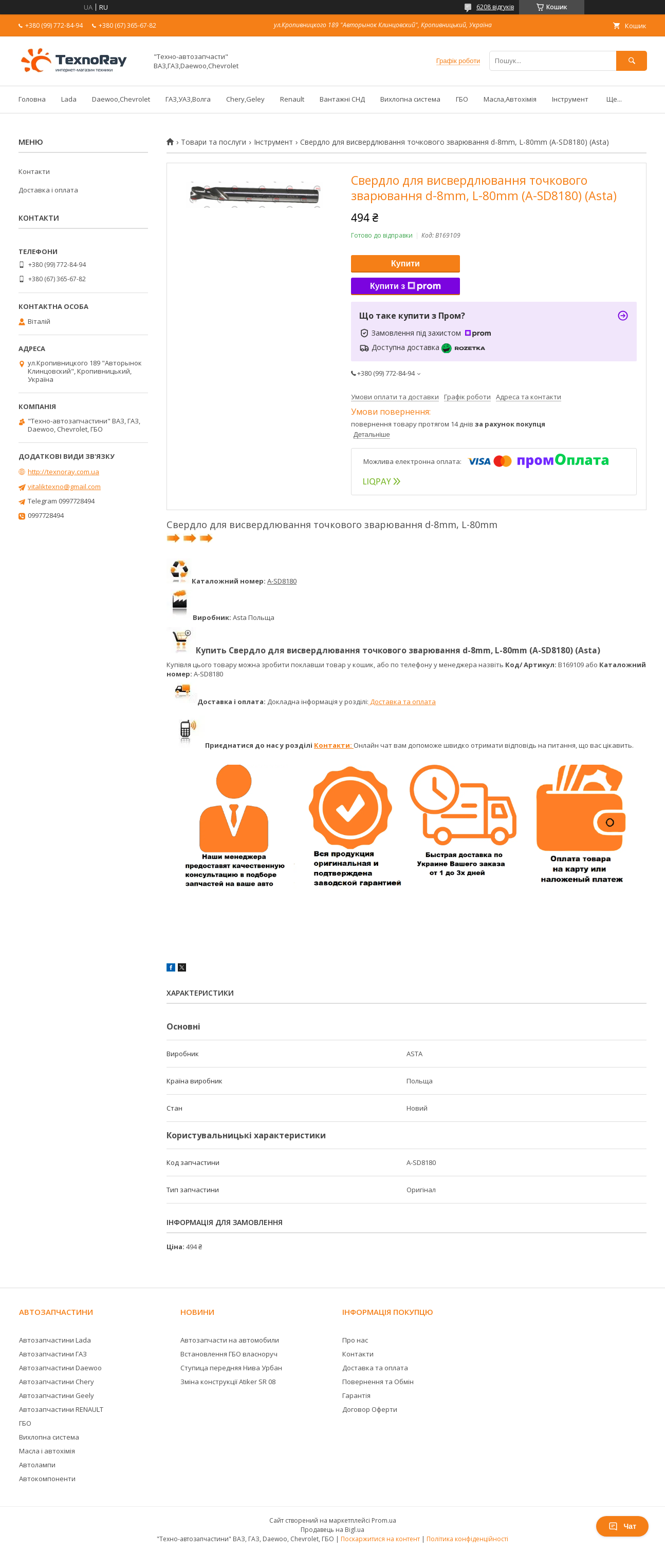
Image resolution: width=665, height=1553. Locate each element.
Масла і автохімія (47, 1450)
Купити (405, 263)
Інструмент (570, 99)
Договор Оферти (369, 1409)
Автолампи (37, 1464)
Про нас (355, 1340)
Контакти (34, 171)
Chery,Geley (245, 99)
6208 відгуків (495, 7)
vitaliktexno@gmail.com (64, 486)
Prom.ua (384, 1520)
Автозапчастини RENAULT (61, 1409)
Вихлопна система (410, 99)
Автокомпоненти (47, 1478)
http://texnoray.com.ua (63, 472)
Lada (69, 99)
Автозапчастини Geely (56, 1395)
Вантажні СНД (342, 99)
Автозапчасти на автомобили (229, 1340)
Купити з (405, 286)
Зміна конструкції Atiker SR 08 (227, 1381)
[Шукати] (631, 61)
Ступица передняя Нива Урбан (231, 1367)
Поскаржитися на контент (380, 1539)
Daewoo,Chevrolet (121, 99)
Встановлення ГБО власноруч (229, 1353)
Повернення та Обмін (378, 1381)
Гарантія (356, 1395)
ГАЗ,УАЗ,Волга (188, 99)
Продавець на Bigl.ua (332, 1529)
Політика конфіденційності (467, 1539)
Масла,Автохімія (510, 99)
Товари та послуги (213, 142)
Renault (292, 99)
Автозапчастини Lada (55, 1340)
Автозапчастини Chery (56, 1381)
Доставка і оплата (48, 190)
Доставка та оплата (402, 701)
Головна (32, 99)
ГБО (462, 99)
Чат (622, 1526)
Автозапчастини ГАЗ (53, 1353)
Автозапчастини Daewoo (60, 1367)
